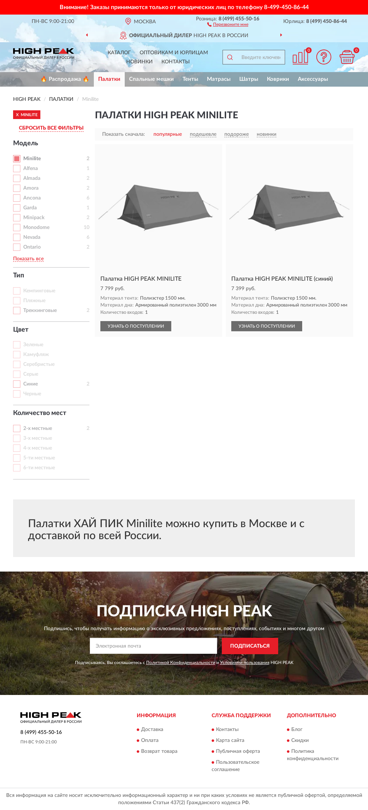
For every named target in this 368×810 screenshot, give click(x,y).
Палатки (109, 79)
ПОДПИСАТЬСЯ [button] (250, 646)
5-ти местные (39, 458)
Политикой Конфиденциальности (180, 662)
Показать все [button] (28, 258)
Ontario (32, 247)
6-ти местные (39, 467)
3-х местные (37, 438)
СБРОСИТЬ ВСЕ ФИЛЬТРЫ (51, 128)
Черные (32, 393)
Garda (30, 207)
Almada (31, 178)
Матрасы (219, 79)
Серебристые (39, 364)
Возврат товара (159, 751)
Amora (31, 188)
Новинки (139, 61)
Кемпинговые (39, 290)
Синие (30, 384)
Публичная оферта (238, 751)
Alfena (30, 168)
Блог (297, 729)
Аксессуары (313, 79)
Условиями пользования (244, 662)
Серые (30, 374)
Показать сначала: (123, 134)
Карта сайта (230, 740)
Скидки (300, 740)
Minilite (32, 158)
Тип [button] (18, 275)
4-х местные (37, 448)
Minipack (33, 217)
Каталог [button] (119, 52)
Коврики (278, 79)
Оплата (150, 740)
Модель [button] (25, 143)
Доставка (152, 729)
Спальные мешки (151, 79)
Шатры (248, 79)
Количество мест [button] (39, 413)
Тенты (190, 79)
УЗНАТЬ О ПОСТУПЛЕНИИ (136, 326)
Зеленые (33, 344)
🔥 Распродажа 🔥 (64, 79)
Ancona (32, 198)
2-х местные (37, 428)
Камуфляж (36, 354)
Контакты (175, 61)
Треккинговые (40, 310)
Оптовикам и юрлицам (174, 52)
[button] (227, 24)
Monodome (36, 227)
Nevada (31, 237)
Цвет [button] (20, 330)
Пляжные (34, 300)
